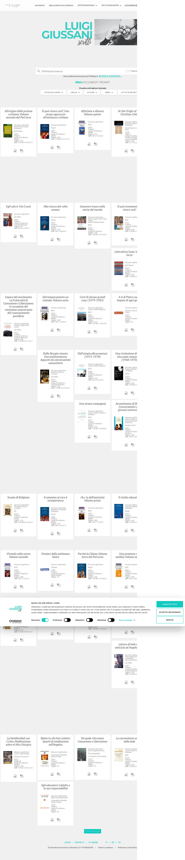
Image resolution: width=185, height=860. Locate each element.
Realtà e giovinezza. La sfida (166, 557)
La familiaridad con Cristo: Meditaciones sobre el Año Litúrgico (18, 743)
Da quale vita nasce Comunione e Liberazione (92, 741)
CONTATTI (153, 4)
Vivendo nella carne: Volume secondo (19, 557)
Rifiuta (165, 852)
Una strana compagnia (92, 405)
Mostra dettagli (125, 855)
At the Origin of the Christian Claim (129, 114)
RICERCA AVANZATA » (110, 77)
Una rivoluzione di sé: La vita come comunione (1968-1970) (129, 358)
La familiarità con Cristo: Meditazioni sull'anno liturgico (166, 163)
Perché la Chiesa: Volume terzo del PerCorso (92, 557)
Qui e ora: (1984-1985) (130, 602)
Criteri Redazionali (85, 4)
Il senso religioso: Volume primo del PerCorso (166, 114)
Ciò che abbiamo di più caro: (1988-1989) (166, 255)
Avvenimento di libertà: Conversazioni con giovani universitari (129, 408)
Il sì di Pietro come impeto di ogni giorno (129, 300)
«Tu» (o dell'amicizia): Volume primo (92, 500)
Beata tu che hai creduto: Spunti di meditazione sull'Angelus (55, 743)
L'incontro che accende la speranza (166, 694)
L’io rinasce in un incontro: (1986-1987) (166, 209)
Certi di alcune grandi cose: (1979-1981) (92, 300)
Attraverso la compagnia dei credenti (166, 453)
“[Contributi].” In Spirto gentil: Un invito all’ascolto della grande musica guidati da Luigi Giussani (166, 305)
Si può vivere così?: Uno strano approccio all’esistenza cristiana (55, 116)
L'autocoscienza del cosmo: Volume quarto (166, 604)
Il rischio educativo (129, 499)
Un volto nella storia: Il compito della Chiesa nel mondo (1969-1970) (166, 358)
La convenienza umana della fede (129, 741)
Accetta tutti (165, 836)
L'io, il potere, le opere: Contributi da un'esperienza (166, 408)
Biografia (40, 4)
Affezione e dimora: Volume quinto (92, 114)
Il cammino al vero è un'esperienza (55, 500)
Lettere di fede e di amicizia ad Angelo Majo (129, 647)
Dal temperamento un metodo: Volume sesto (56, 300)
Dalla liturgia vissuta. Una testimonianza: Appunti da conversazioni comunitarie (55, 359)
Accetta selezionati (165, 844)
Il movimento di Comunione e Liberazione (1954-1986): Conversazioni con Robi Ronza (166, 505)
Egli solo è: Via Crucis (18, 208)
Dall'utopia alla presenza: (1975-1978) (92, 356)
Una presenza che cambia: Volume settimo (129, 557)
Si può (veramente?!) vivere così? (129, 209)
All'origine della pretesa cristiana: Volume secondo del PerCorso (18, 116)
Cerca (142, 72)
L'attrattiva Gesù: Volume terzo (129, 255)
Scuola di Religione (18, 499)
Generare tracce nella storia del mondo (92, 209)
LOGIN (179, 4)
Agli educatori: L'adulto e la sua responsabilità (55, 788)
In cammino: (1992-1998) (166, 647)
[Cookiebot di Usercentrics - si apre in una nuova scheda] (15, 855)
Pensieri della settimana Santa (55, 557)
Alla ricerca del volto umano (56, 209)
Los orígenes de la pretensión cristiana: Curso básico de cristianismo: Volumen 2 (18, 607)
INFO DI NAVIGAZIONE (110, 4)
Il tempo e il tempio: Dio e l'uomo (55, 604)
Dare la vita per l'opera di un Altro (92, 604)
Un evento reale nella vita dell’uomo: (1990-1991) (166, 741)
